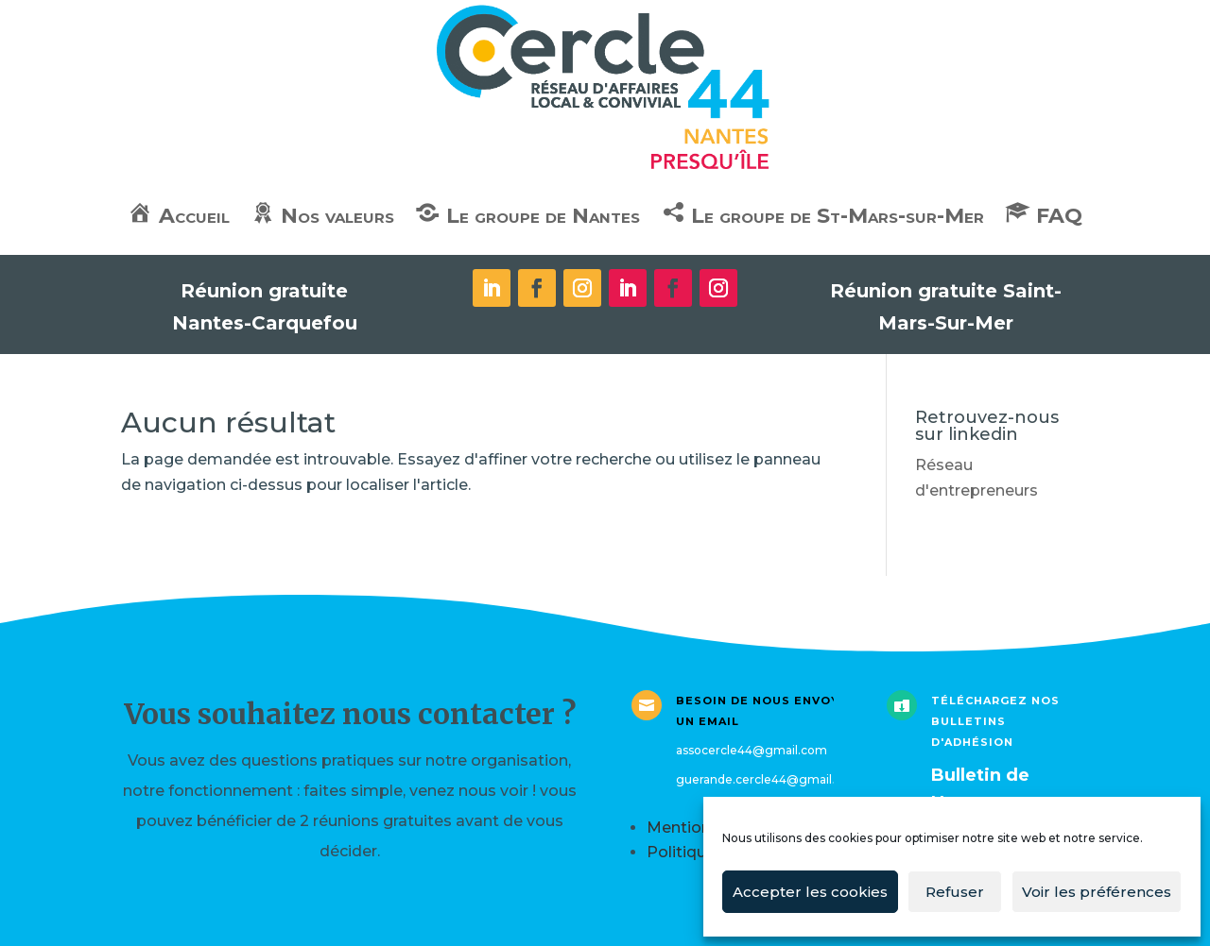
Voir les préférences (1096, 892)
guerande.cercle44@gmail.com (768, 779)
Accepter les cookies (810, 892)
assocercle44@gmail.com (751, 750)
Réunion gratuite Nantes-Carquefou (264, 306)
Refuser (954, 892)
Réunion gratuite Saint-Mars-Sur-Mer (946, 306)
